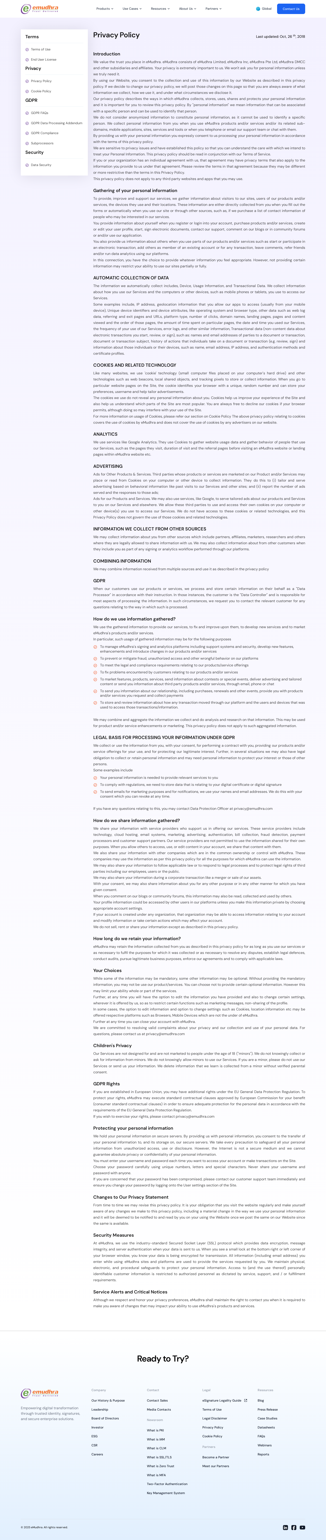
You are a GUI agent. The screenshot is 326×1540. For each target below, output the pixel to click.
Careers (97, 1454)
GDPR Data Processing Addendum (56, 123)
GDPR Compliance (44, 133)
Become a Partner (215, 1457)
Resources (158, 9)
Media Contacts (159, 1409)
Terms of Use (40, 49)
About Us (186, 9)
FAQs (261, 1436)
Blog (261, 1400)
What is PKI (155, 1430)
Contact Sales (157, 1400)
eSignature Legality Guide (221, 1400)
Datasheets (266, 1427)
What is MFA (156, 1475)
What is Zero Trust (160, 1466)
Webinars (265, 1445)
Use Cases (130, 9)
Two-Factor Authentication (167, 1484)
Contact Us (291, 9)
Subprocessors (42, 143)
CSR (94, 1445)
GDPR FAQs (39, 113)
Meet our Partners (215, 1466)
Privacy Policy (41, 81)
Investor (97, 1427)
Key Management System (166, 1493)
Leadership (99, 1409)
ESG (94, 1436)
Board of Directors (105, 1418)
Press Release (268, 1409)
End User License (43, 59)
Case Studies (267, 1418)
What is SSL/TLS (159, 1457)
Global (263, 9)
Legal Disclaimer (214, 1418)
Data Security (41, 165)
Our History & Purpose (108, 1400)
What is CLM (156, 1448)
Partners (212, 9)
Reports (263, 1454)
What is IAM (156, 1439)
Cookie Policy (41, 91)
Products (103, 9)
